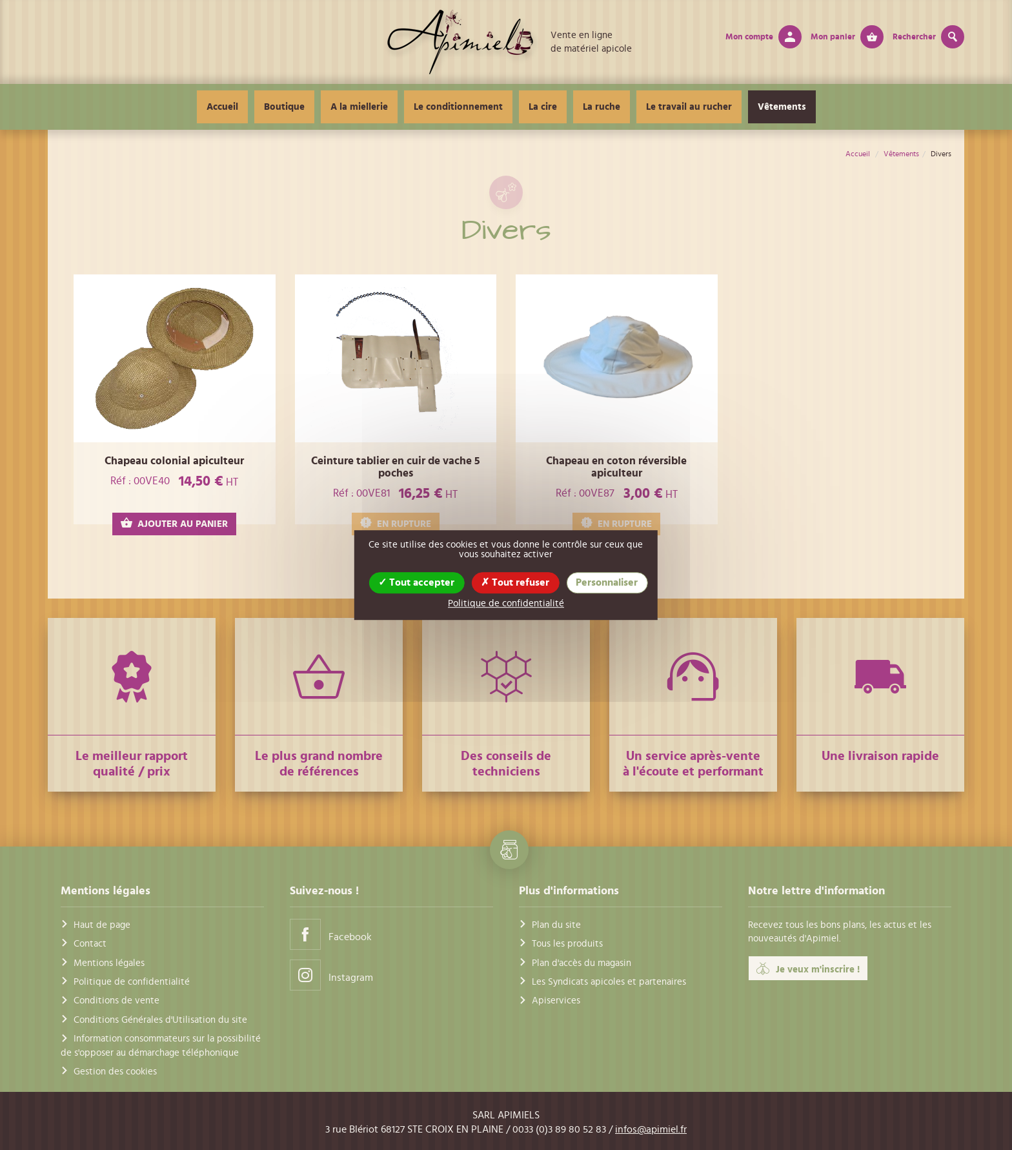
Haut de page (102, 925)
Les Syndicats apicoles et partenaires (609, 982)
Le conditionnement (458, 107)
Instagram (331, 975)
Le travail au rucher (689, 107)
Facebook (331, 934)
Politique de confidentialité (132, 982)
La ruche (601, 107)
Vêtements (782, 107)
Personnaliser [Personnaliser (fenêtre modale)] (607, 582)
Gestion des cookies (115, 1071)
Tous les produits (567, 944)
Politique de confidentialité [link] (506, 603)
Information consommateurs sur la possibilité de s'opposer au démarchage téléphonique (161, 1045)
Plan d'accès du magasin (581, 963)
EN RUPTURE (395, 523)
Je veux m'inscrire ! (808, 968)
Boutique (284, 107)
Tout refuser (515, 582)
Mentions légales (109, 963)
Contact (90, 944)
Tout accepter (416, 582)
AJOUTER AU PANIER (174, 523)
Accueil (222, 107)
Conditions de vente (116, 1000)
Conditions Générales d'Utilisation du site (160, 1020)
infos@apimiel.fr (651, 1129)
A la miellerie (359, 107)
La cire (543, 107)
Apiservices (556, 1000)
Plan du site (556, 925)
